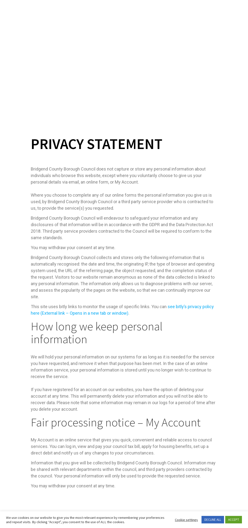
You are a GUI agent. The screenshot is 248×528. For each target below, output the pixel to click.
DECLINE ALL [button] (212, 520)
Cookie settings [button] (186, 520)
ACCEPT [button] (233, 520)
